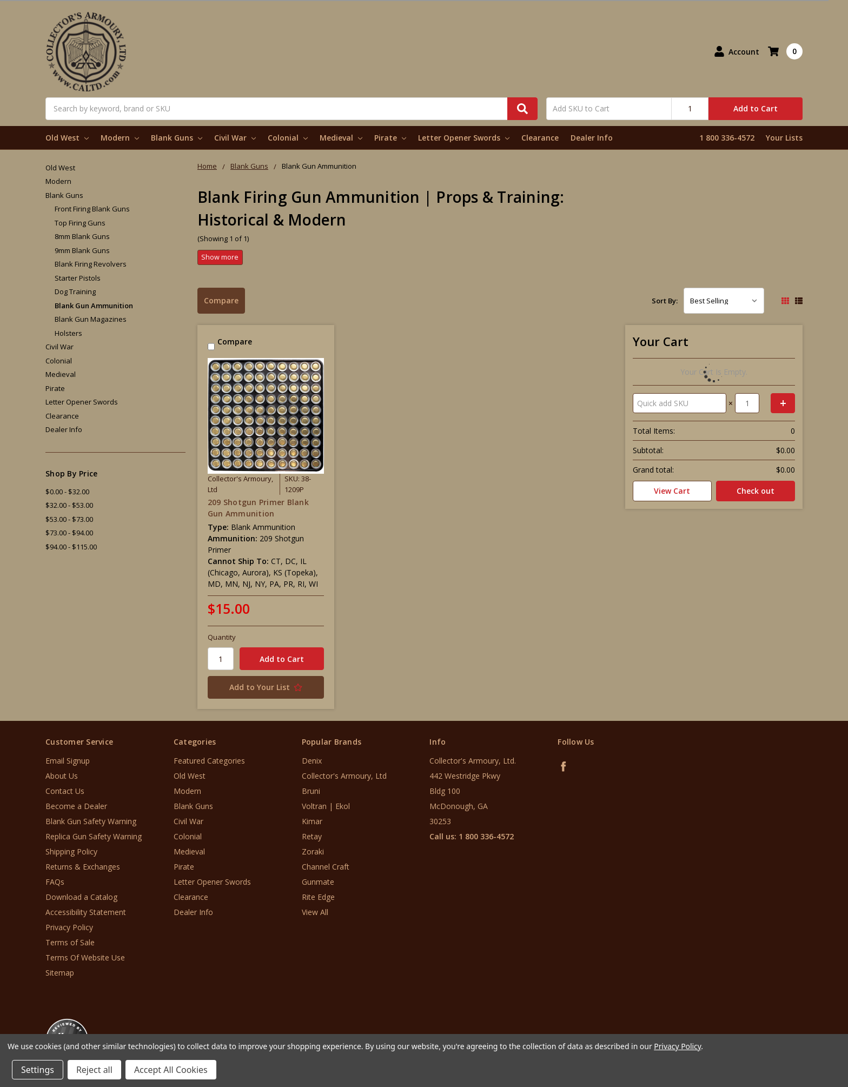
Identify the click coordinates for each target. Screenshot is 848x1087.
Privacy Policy (69, 927)
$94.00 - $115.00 (71, 547)
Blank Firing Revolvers (91, 264)
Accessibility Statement (85, 912)
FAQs (54, 882)
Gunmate (318, 882)
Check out (755, 491)
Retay (312, 836)
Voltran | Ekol (326, 806)
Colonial (288, 137)
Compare (221, 300)
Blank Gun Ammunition (94, 305)
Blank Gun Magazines (91, 319)
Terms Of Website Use (85, 957)
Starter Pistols (78, 278)
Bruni (311, 791)
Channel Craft (325, 866)
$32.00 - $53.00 (69, 505)
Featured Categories (209, 760)
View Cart (672, 491)
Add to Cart (755, 108)
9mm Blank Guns (82, 250)
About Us (61, 776)
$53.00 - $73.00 (69, 519)
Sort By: (665, 301)
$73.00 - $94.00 (69, 533)
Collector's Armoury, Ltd (344, 776)
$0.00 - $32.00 (67, 491)
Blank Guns (176, 137)
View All (315, 912)
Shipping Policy (71, 851)
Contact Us (64, 791)
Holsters (68, 333)
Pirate (390, 137)
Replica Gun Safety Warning (93, 836)
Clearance (540, 137)
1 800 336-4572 (726, 137)
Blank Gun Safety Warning (90, 821)
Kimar (312, 821)
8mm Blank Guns (82, 236)
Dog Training (75, 291)
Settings (37, 1070)
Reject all (94, 1070)
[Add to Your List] (266, 687)
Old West (67, 137)
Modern (120, 137)
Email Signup (67, 760)
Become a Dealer (76, 806)
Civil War (235, 137)
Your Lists (784, 137)
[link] (803, 1022)
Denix (312, 760)
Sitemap (59, 972)
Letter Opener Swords (463, 137)
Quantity (222, 637)
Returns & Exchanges (82, 866)
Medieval (341, 137)
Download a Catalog (81, 897)
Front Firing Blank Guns (92, 209)
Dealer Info (592, 137)
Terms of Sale (70, 942)
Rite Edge (318, 897)
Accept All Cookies (171, 1070)
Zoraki (313, 851)
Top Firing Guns (80, 223)
